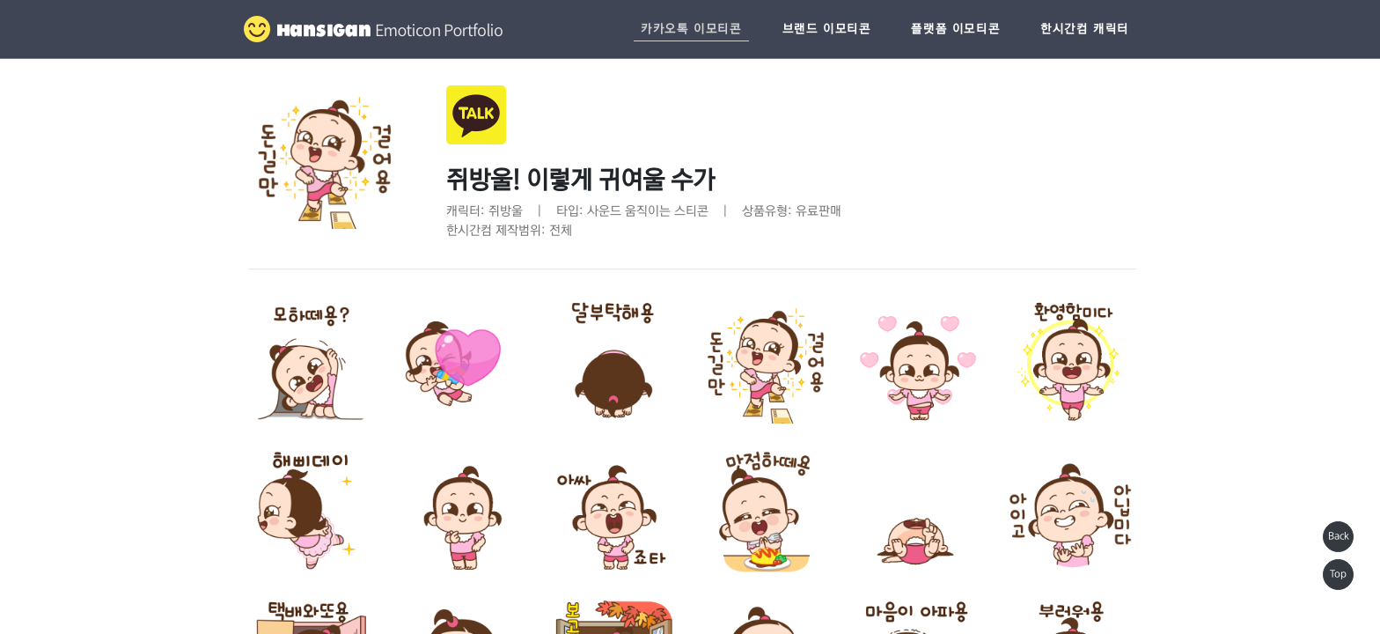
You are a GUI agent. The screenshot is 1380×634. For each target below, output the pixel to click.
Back (1338, 536)
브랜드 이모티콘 (826, 29)
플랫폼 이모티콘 (955, 29)
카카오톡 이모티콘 (691, 29)
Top (1338, 574)
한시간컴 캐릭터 (1084, 29)
